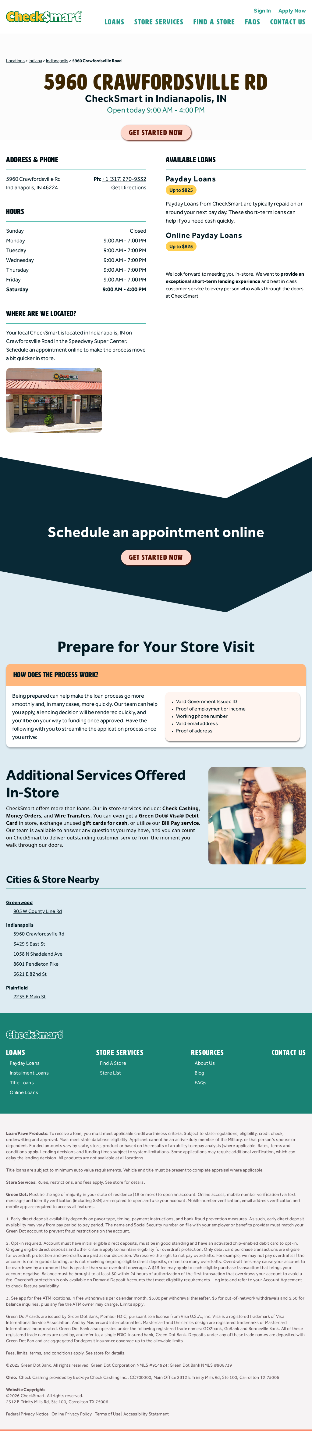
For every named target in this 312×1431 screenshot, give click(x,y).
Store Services (159, 22)
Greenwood (19, 903)
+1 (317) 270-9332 (124, 179)
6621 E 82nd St (30, 974)
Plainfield (17, 988)
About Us (205, 1063)
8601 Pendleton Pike (35, 964)
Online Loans (24, 1093)
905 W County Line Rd (37, 911)
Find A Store (214, 22)
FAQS (253, 22)
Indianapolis (57, 61)
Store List (110, 1073)
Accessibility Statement (146, 1414)
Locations (15, 61)
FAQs (200, 1083)
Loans (115, 22)
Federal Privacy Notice (27, 1414)
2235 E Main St (29, 997)
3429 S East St (29, 944)
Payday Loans (25, 1063)
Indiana (35, 61)
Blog (199, 1073)
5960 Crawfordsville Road (97, 61)
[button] (76, 171)
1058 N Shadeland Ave (37, 954)
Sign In (262, 10)
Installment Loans (29, 1073)
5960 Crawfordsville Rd (38, 934)
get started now (156, 133)
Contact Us (288, 22)
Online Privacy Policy (71, 1414)
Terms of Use (107, 1414)
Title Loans (22, 1083)
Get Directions (128, 188)
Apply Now (292, 10)
